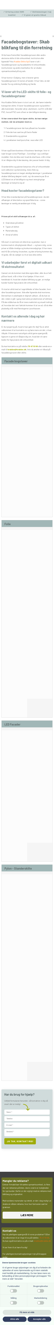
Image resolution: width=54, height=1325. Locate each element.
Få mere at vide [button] (27, 1312)
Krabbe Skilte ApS (22, 61)
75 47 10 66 (33, 346)
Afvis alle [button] (14, 1319)
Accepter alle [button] (39, 1319)
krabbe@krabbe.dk (17, 349)
